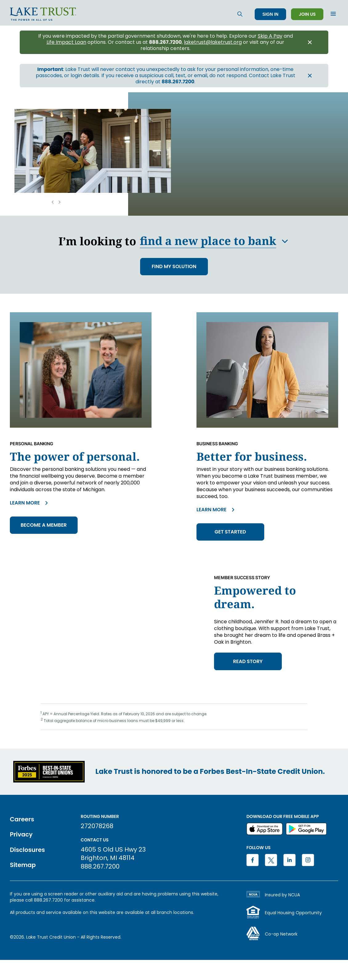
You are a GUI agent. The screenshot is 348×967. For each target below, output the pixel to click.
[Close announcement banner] (310, 42)
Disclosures (28, 850)
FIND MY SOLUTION (173, 266)
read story (249, 662)
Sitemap (23, 865)
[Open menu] (333, 14)
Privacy (21, 835)
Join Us (307, 14)
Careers (22, 820)
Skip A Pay (270, 36)
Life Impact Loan (66, 42)
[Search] (240, 14)
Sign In (270, 14)
